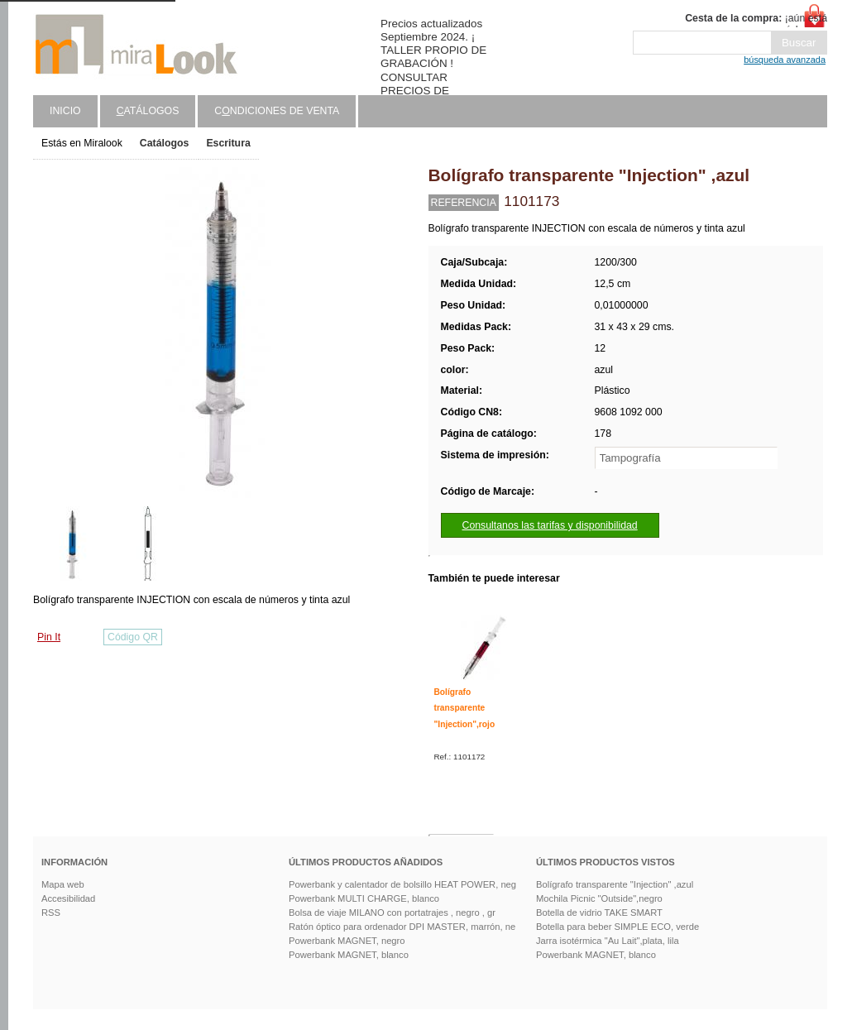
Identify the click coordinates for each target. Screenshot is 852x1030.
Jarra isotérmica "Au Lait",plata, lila (607, 941)
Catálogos (164, 143)
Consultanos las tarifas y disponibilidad (550, 525)
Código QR (133, 637)
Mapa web (62, 884)
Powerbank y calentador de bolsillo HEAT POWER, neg (402, 884)
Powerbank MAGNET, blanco (349, 955)
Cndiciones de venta (276, 111)
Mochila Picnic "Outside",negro (599, 898)
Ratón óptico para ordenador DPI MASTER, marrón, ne (402, 927)
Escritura (228, 143)
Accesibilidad (68, 898)
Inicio (65, 111)
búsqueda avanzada (785, 60)
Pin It (48, 637)
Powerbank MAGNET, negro (347, 941)
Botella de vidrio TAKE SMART (599, 912)
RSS (50, 912)
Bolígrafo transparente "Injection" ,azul (614, 884)
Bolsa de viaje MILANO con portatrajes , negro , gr (392, 912)
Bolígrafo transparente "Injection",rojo (464, 708)
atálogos (148, 111)
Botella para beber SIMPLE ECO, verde (617, 927)
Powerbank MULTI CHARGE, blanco (364, 898)
